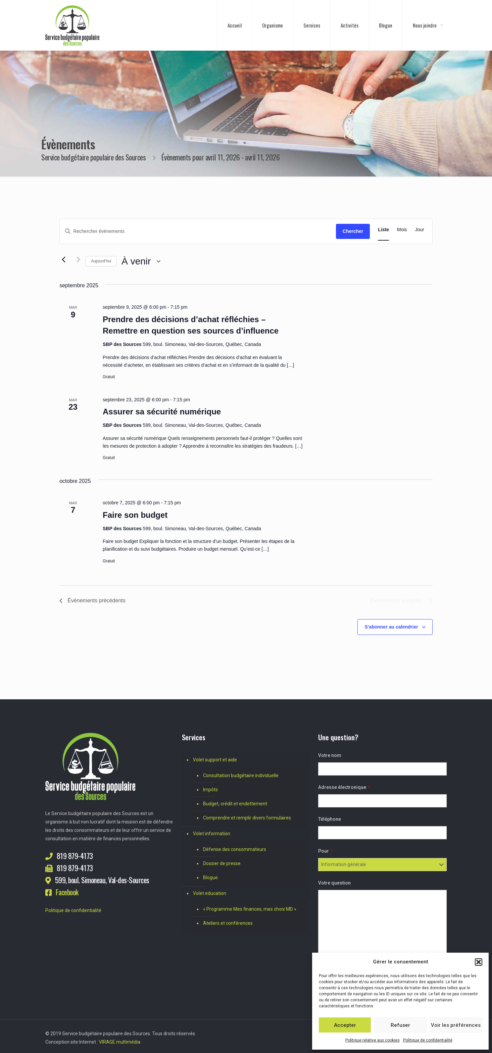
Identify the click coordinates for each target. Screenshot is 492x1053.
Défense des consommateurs (234, 849)
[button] (478, 962)
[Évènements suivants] (76, 260)
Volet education (209, 893)
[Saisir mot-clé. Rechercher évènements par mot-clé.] (198, 231)
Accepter (345, 1025)
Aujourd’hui (101, 261)
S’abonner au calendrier (391, 627)
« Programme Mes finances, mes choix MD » (249, 909)
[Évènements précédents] (63, 260)
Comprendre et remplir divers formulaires (247, 817)
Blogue (210, 877)
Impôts (210, 789)
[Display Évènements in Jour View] (419, 229)
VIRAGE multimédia (119, 1042)
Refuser (400, 1025)
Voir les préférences (456, 1025)
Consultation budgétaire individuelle (241, 775)
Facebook (67, 892)
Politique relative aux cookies (372, 1040)
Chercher (353, 231)
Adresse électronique (344, 787)
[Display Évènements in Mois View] (402, 229)
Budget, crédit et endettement (235, 803)
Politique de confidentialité (427, 1040)
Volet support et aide (215, 759)
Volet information (211, 833)
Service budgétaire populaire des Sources (93, 157)
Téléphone (329, 819)
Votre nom (329, 755)
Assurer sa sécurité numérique (162, 411)
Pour (325, 851)
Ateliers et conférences (228, 923)
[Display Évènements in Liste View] (383, 229)
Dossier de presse (222, 863)
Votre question (334, 883)
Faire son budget (135, 514)
